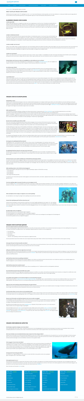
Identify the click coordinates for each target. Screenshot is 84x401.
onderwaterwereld (58, 136)
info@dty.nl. (39, 364)
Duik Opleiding (22, 5)
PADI (45, 111)
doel (16, 183)
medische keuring (36, 69)
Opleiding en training (55, 104)
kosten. (35, 83)
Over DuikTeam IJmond (33, 5)
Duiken (14, 5)
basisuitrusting (72, 294)
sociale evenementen (21, 310)
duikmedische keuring (43, 61)
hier (7, 206)
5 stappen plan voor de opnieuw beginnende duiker (26, 278)
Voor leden (43, 5)
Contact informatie (53, 5)
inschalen (69, 161)
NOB (51, 111)
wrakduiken (33, 252)
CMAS (49, 111)
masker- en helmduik (48, 307)
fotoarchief (47, 310)
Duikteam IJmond (13, 2)
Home (9, 5)
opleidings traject (28, 304)
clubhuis (19, 307)
